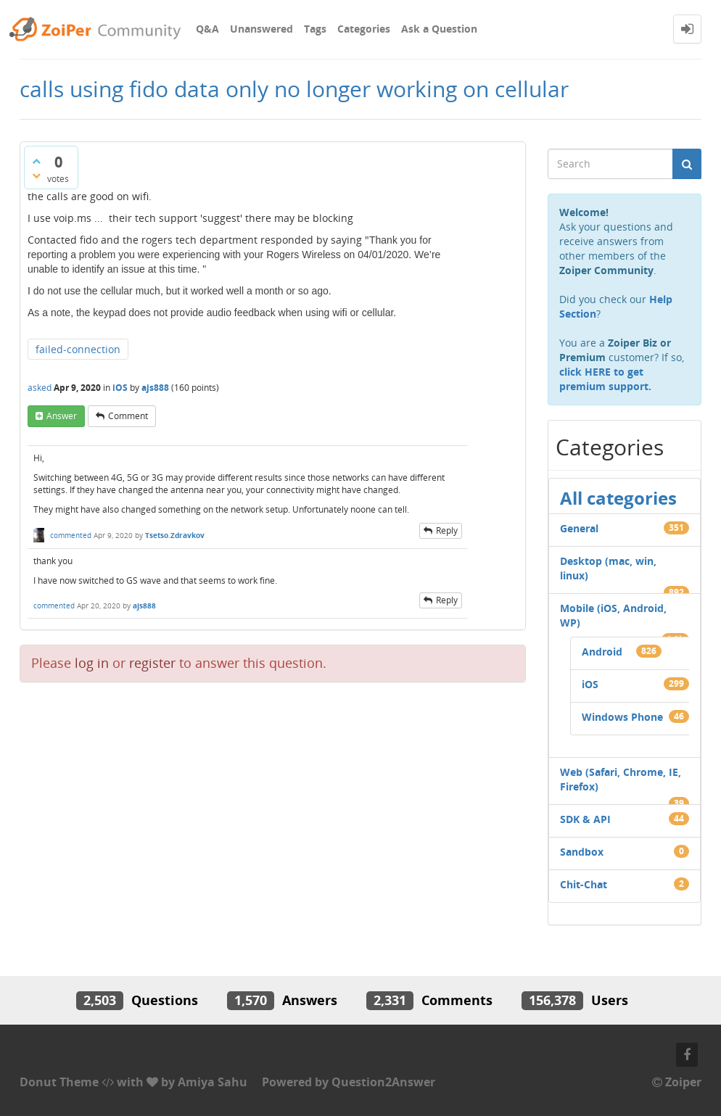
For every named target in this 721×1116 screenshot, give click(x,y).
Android (602, 651)
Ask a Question (439, 29)
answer (61, 416)
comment (128, 416)
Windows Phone (622, 717)
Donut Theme (59, 1082)
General (579, 528)
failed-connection (78, 349)
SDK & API (585, 819)
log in (92, 662)
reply (447, 530)
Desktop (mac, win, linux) (608, 568)
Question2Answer (383, 1082)
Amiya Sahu (212, 1082)
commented (70, 535)
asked (40, 387)
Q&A (207, 29)
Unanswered (261, 29)
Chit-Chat (583, 884)
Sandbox (581, 852)
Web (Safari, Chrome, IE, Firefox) (620, 779)
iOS (120, 387)
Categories (363, 29)
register (152, 662)
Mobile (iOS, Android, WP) (613, 615)
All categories (618, 498)
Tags (315, 29)
